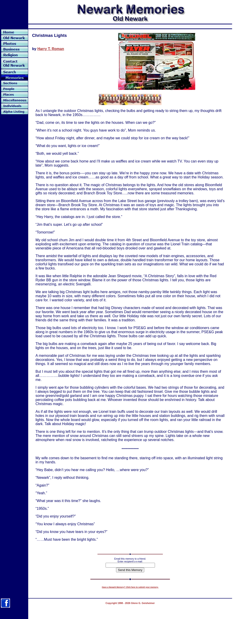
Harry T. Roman (50, 49)
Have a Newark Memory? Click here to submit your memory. (130, 587)
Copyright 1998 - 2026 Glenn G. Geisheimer (130, 603)
